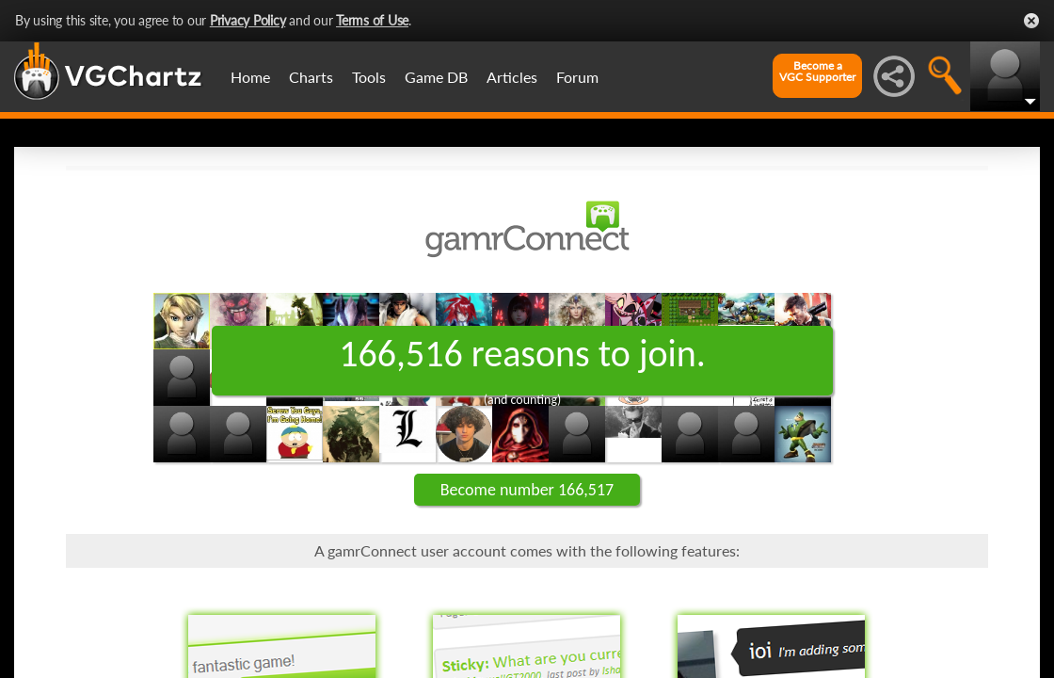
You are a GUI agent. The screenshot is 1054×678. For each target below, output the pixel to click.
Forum (577, 77)
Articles (512, 77)
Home (250, 77)
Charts (311, 77)
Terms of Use (372, 20)
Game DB (436, 77)
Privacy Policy (248, 20)
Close (1031, 20)
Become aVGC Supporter (817, 71)
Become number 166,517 (527, 489)
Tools (369, 77)
